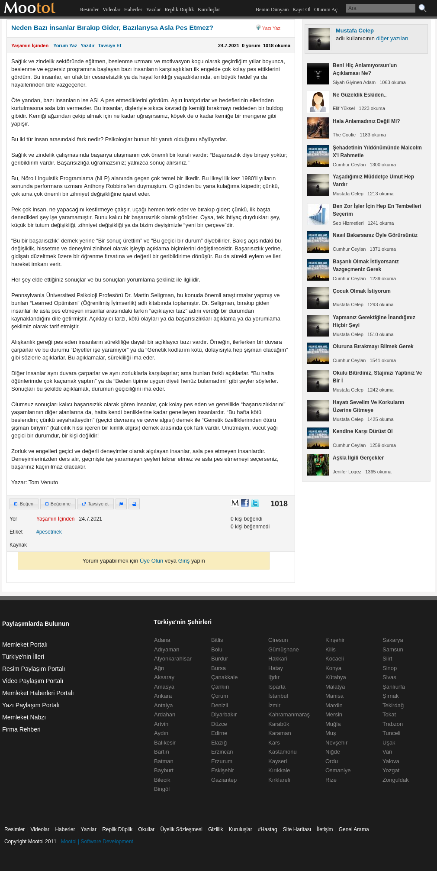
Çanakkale (224, 677)
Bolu (216, 649)
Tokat (389, 714)
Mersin (333, 714)
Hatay (275, 668)
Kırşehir (335, 640)
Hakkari (277, 658)
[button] (24, 504)
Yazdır (87, 45)
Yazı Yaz (271, 28)
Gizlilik (215, 829)
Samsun (392, 649)
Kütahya (335, 677)
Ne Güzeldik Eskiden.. (360, 95)
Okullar (146, 829)
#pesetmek (49, 532)
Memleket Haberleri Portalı (38, 693)
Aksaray (164, 677)
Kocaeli (334, 658)
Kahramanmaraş (289, 714)
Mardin (334, 705)
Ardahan (164, 714)
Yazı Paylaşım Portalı (31, 705)
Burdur (219, 658)
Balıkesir (165, 742)
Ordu (331, 761)
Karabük (278, 724)
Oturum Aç (325, 9)
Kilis (330, 649)
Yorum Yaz (65, 45)
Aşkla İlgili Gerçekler (358, 458)
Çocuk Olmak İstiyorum (362, 291)
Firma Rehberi (21, 729)
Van (387, 751)
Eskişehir (222, 770)
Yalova (390, 761)
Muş (330, 733)
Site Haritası (297, 829)
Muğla (333, 724)
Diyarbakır (224, 714)
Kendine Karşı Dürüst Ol (363, 431)
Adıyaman (167, 649)
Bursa (218, 668)
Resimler (89, 9)
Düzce (219, 724)
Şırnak (390, 696)
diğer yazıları (392, 38)
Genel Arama (354, 829)
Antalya (163, 705)
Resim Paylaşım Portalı (33, 668)
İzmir (274, 705)
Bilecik (162, 780)
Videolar (111, 9)
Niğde (332, 751)
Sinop (389, 668)
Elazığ (219, 742)
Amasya (164, 686)
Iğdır (274, 677)
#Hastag (267, 829)
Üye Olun (151, 560)
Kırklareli (279, 780)
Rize (331, 780)
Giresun (278, 640)
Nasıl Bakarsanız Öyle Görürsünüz (375, 235)
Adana (162, 640)
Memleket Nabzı (24, 717)
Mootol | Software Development (97, 842)
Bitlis (217, 640)
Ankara (163, 696)
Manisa (334, 696)
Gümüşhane (283, 649)
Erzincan (222, 751)
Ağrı (159, 668)
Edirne (219, 733)
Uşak (388, 742)
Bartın (161, 751)
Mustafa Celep (355, 30)
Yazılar (153, 9)
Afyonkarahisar (173, 658)
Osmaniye (338, 770)
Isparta (277, 686)
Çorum (219, 696)
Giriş (184, 560)
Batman (164, 761)
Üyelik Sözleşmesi (181, 829)
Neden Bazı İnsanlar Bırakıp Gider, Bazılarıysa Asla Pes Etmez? (112, 27)
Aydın (161, 733)
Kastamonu (282, 751)
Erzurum (221, 761)
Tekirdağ (393, 705)
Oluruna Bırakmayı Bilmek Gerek (373, 346)
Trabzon (392, 724)
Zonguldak (395, 780)
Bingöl (162, 789)
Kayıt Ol (301, 9)
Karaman (279, 733)
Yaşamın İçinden (29, 45)
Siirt (387, 658)
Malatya (335, 686)
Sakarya (392, 640)
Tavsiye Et (110, 45)
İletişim (325, 829)
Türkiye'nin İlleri (23, 656)
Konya (333, 668)
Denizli (219, 705)
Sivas (389, 677)
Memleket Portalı (25, 644)
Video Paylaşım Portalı (32, 680)
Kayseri (277, 761)
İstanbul (278, 696)
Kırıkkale (279, 770)
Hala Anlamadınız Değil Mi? (366, 121)
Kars (274, 742)
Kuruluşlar (209, 9)
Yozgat (390, 770)
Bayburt (164, 770)
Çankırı (220, 686)
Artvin (161, 724)
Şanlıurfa (393, 686)
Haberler (133, 9)
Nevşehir (336, 742)
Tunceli (391, 733)
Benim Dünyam (272, 9)
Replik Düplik (179, 9)
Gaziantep (224, 780)
